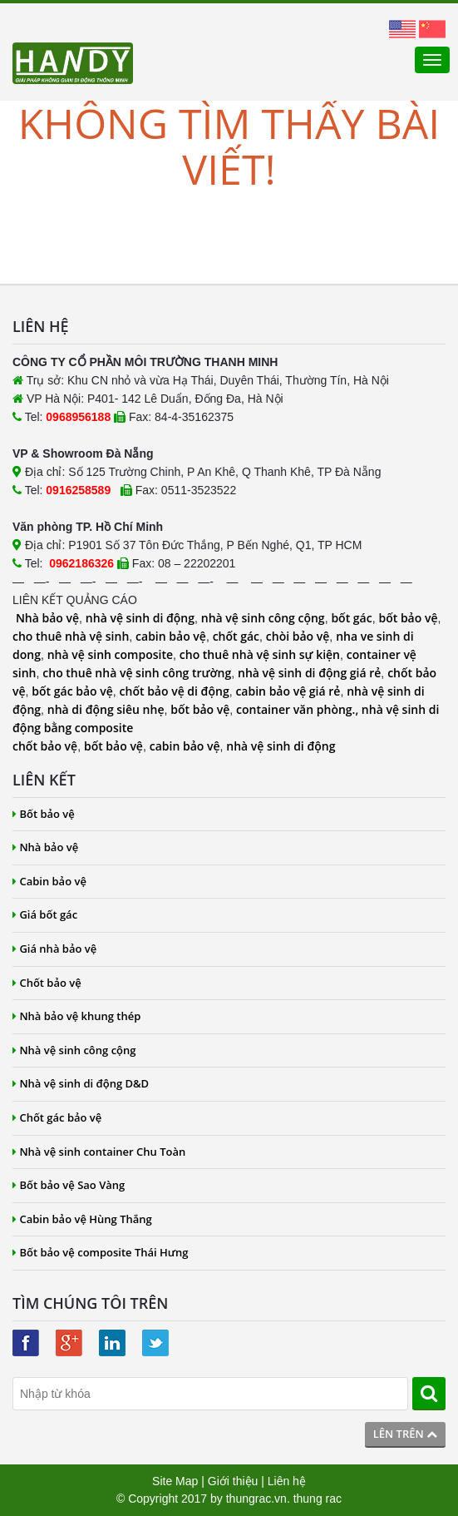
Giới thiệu (233, 1481)
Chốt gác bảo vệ (56, 1117)
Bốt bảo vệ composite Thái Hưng (100, 1252)
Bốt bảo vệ (43, 813)
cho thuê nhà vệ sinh (70, 636)
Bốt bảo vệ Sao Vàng (68, 1184)
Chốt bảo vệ (46, 982)
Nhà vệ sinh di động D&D (80, 1083)
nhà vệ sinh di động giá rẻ (309, 673)
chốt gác (236, 636)
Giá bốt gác (44, 914)
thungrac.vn (256, 1498)
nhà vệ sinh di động (140, 618)
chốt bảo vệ (44, 746)
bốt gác (351, 618)
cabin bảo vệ (170, 636)
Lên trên (405, 1433)
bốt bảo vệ (407, 618)
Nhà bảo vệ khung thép (76, 1015)
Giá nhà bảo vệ (54, 948)
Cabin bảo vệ (49, 881)
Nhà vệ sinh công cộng (74, 1050)
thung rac (317, 1498)
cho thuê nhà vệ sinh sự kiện (260, 654)
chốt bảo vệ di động (174, 691)
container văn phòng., (299, 709)
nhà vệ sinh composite (110, 654)
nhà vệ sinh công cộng (263, 618)
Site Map (175, 1481)
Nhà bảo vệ (47, 618)
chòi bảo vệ (298, 636)
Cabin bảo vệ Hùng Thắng (82, 1218)
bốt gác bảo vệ (72, 691)
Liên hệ (287, 1481)
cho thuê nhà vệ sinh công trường (136, 673)
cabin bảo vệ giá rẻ (287, 691)
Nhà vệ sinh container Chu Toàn (98, 1151)
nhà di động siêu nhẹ (106, 709)
